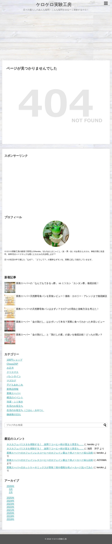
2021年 (10, 510)
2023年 (10, 504)
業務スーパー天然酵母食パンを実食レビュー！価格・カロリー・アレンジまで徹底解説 (61, 296)
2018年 (10, 519)
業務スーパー (14, 393)
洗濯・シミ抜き (15, 402)
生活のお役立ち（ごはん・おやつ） (25, 410)
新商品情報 (12, 389)
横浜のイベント (15, 397)
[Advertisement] (56, 37)
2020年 (10, 513)
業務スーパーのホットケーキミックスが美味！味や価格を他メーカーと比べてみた (50, 467)
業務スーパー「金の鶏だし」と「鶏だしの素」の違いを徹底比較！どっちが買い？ (59, 334)
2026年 (10, 486)
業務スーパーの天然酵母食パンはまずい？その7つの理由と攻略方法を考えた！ (57, 309)
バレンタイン (14, 376)
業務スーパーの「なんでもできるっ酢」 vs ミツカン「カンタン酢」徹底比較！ (57, 283)
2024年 (10, 501)
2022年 (10, 507)
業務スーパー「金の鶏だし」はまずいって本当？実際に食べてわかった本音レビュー (60, 322)
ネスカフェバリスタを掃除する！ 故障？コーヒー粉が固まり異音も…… (45, 444)
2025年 (10, 498)
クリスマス (12, 372)
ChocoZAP (12, 364)
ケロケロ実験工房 (54, 4)
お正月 (10, 368)
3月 (11, 489)
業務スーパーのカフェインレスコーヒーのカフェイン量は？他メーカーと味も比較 (50, 453)
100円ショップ (14, 360)
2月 (11, 492)
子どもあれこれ (15, 385)
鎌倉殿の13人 (14, 414)
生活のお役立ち (15, 406)
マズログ (11, 380)
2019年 (10, 516)
